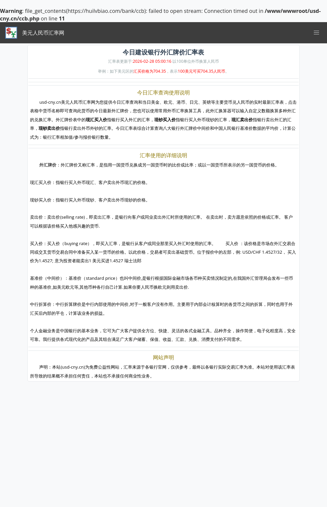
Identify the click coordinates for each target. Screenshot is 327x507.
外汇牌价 (47, 165)
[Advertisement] (163, 461)
